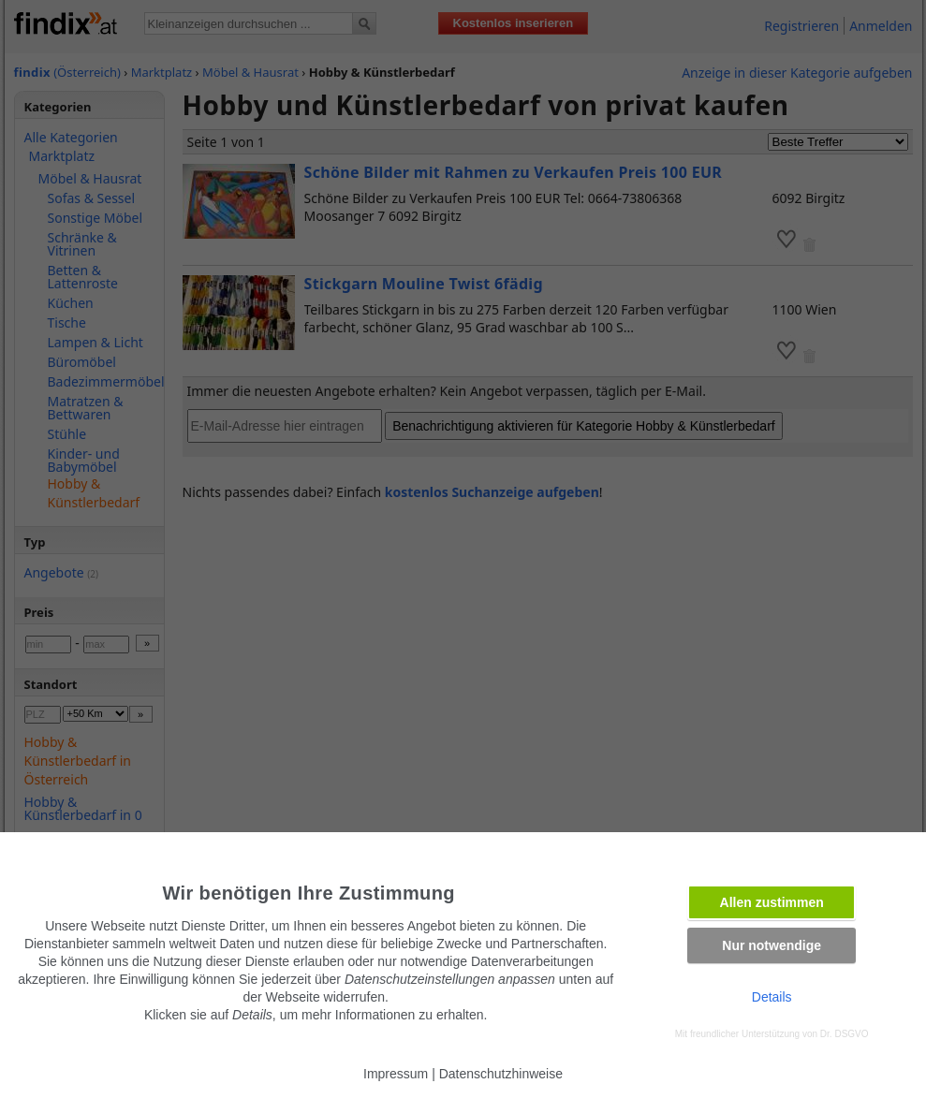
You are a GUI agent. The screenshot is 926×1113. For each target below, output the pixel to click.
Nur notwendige (771, 945)
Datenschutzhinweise (501, 1073)
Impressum (395, 1073)
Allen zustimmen (772, 902)
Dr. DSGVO (844, 1034)
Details (772, 996)
